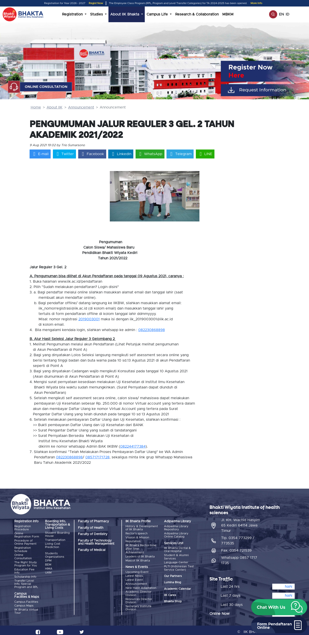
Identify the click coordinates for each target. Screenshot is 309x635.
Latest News (134, 573)
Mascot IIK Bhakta (137, 558)
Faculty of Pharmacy (93, 521)
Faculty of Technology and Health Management (96, 542)
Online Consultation (23, 556)
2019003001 (89, 319)
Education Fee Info (24, 569)
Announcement (81, 107)
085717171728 (97, 457)
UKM (48, 570)
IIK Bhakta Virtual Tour (26, 608)
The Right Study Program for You (25, 562)
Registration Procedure (22, 528)
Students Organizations (54, 554)
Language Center (176, 561)
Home (36, 107)
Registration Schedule (22, 549)
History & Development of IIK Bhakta (141, 528)
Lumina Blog (172, 581)
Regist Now (96, 3)
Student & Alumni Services (176, 556)
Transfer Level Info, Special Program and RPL (26, 581)
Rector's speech (136, 533)
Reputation (133, 540)
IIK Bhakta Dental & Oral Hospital (177, 549)
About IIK (55, 107)
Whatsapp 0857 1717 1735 (239, 557)
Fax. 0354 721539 (236, 547)
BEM (48, 563)
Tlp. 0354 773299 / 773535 (237, 537)
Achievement (134, 551)
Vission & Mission (137, 536)
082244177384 (133, 446)
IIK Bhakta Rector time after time (140, 546)
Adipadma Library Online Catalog (176, 535)
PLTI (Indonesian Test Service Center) (179, 567)
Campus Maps (23, 603)
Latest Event (134, 577)
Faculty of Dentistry (92, 534)
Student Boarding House (57, 534)
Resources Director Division (138, 597)
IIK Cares (170, 594)
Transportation (55, 539)
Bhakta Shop (173, 600)
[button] (116, 191)
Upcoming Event (137, 569)
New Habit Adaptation (140, 584)
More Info (256, 3)
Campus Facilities (26, 599)
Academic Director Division (138, 590)
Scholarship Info (25, 574)
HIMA (48, 567)
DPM (48, 559)
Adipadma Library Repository (176, 528)
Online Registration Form (26, 535)
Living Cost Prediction (52, 545)
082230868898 (151, 330)
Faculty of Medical (91, 550)
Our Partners (173, 574)
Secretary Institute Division (138, 604)
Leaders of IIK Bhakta (140, 554)
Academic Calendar (177, 587)
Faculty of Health (90, 527)
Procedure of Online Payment (25, 542)
